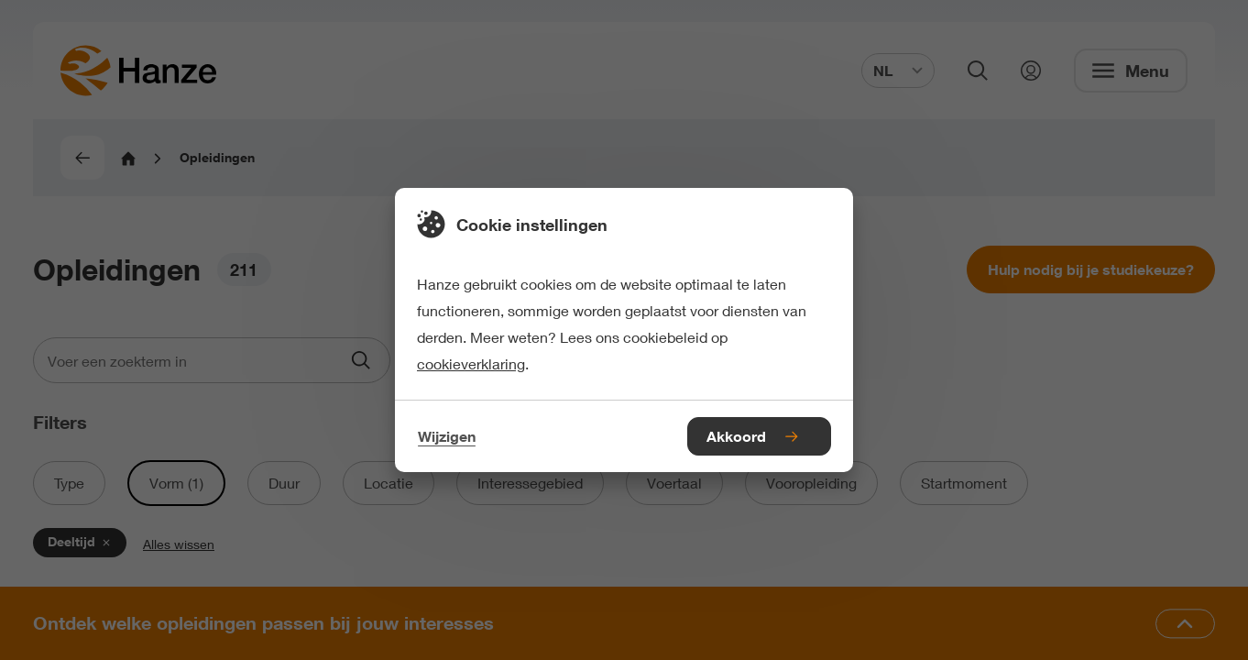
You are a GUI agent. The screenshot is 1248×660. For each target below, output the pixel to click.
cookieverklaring (471, 363)
